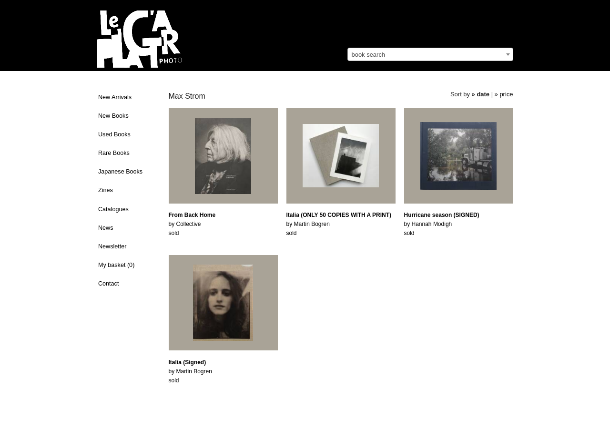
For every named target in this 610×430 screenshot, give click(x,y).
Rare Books (114, 153)
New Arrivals (115, 97)
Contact (108, 283)
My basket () (116, 265)
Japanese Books (120, 171)
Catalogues (113, 209)
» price (504, 94)
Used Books (114, 134)
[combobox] (430, 54)
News (105, 228)
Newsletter (112, 246)
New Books (113, 116)
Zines (105, 190)
